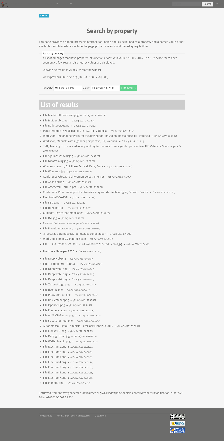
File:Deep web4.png (55, 279)
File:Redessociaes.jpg (56, 125)
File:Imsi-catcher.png (56, 300)
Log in (221, 3)
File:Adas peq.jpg (53, 182)
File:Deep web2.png (55, 269)
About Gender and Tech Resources (73, 415)
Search (207, 4)
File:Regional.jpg (53, 207)
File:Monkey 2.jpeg (54, 331)
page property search (101, 46)
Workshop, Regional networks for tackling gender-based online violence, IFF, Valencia (96, 136)
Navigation (50, 3)
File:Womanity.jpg (54, 171)
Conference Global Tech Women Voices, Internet (73, 176)
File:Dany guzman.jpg (56, 336)
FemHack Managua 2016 (58, 251)
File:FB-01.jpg (51, 202)
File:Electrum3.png (54, 357)
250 (98, 77)
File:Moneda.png (53, 382)
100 (91, 77)
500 (105, 77)
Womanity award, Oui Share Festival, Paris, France (74, 166)
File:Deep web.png (54, 258)
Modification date (100, 58)
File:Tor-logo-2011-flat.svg (59, 263)
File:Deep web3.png (55, 274)
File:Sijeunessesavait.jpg (58, 156)
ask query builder (137, 46)
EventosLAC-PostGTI (55, 197)
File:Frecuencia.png (55, 310)
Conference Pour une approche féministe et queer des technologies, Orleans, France (95, 192)
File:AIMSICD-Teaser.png (58, 315)
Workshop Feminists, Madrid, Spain (64, 238)
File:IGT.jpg (50, 218)
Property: (48, 88)
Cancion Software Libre (57, 223)
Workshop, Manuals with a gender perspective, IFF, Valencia (80, 141)
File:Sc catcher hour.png (58, 320)
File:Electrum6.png (54, 372)
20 (80, 77)
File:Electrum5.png (54, 367)
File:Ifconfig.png (53, 289)
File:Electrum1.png (54, 346)
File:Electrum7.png (54, 377)
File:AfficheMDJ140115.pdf (59, 187)
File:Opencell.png (54, 305)
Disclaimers (100, 415)
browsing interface (86, 42)
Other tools (63, 3)
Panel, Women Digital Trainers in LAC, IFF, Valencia (75, 130)
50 (85, 77)
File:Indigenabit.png (55, 120)
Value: (86, 88)
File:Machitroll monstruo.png (61, 115)
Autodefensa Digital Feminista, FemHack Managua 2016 (78, 326)
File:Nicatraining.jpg (55, 161)
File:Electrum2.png (54, 352)
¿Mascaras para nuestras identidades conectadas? (74, 233)
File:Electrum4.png (54, 362)
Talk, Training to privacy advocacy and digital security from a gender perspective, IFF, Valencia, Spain (106, 146)
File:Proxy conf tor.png (57, 294)
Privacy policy (45, 415)
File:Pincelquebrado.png (58, 228)
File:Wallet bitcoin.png (57, 341)
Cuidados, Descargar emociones (63, 213)
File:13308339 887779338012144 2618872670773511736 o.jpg (82, 244)
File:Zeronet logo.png (56, 284)
